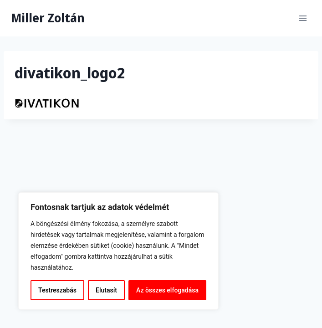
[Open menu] (302, 18)
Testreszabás (57, 290)
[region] (118, 251)
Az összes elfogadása (167, 290)
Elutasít (106, 290)
